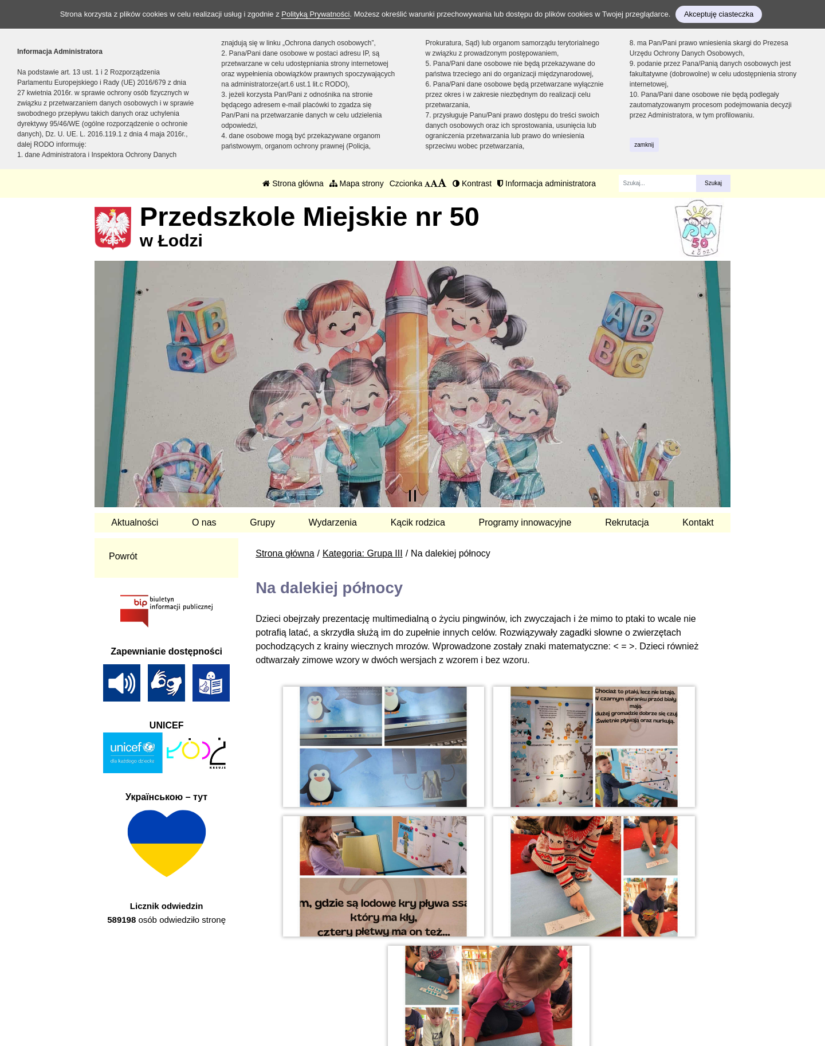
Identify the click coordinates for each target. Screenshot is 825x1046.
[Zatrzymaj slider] (412, 496)
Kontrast (472, 183)
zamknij (644, 145)
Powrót (123, 556)
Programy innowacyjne (525, 522)
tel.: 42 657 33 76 (328, 981)
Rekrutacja (627, 522)
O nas (204, 522)
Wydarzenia (333, 522)
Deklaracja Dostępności (488, 1010)
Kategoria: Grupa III (363, 553)
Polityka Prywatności (482, 994)
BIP (447, 981)
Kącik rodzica (418, 522)
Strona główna (292, 183)
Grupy (262, 522)
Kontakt (697, 522)
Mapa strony (356, 183)
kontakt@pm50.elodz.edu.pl (350, 995)
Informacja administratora (546, 183)
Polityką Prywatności (315, 14)
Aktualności (134, 522)
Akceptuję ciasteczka (718, 14)
